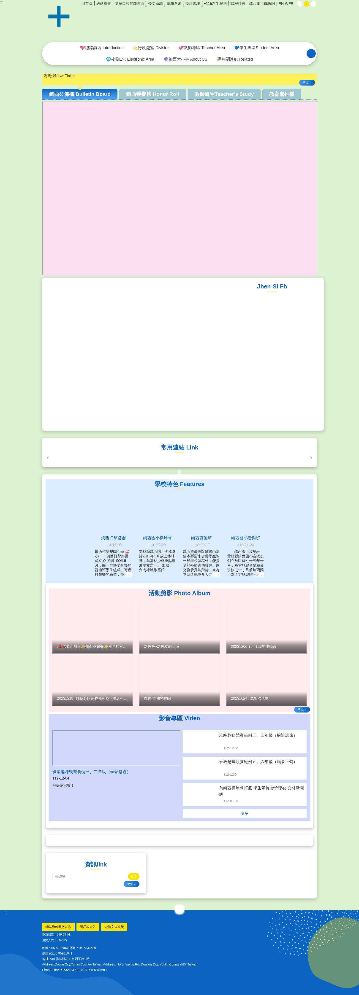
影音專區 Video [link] (179, 718)
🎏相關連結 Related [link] (235, 59)
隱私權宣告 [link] (88, 927)
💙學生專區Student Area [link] (256, 48)
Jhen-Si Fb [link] (272, 286)
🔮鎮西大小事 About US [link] (185, 59)
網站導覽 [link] (103, 3)
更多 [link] (306, 82)
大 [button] (313, 4)
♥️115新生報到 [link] (215, 3)
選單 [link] (179, 909)
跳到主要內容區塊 (2, 2)
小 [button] (299, 4)
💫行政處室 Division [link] (151, 48)
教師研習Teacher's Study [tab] (224, 94)
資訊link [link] (96, 864)
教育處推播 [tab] (281, 94)
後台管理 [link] (192, 3)
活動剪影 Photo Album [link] (179, 593)
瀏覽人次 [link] (48, 940)
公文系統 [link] (155, 3)
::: (1, 2)
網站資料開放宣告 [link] (58, 927)
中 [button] (306, 4)
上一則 (48, 458)
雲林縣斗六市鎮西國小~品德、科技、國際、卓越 (179, 21)
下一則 (311, 458)
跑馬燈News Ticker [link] (59, 76)
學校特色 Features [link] (179, 484)
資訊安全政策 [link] (114, 927)
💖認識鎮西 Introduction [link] (102, 48)
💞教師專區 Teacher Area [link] (202, 48)
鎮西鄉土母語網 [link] (262, 3)
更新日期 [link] (48, 934)
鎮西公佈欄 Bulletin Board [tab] (80, 94)
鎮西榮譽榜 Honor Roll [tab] (152, 94)
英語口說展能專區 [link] (129, 3)
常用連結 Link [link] (179, 447)
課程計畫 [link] (238, 3)
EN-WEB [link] (286, 4)
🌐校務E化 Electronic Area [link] (130, 59)
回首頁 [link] (87, 3)
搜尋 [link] (311, 53)
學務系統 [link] (174, 3)
